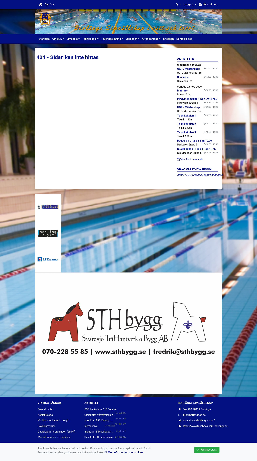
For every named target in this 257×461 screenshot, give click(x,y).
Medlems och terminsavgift (53, 420)
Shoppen (168, 38)
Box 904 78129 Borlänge (197, 409)
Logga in (188, 4)
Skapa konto (208, 4)
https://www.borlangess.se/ (199, 420)
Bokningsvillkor (46, 426)
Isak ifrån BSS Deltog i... (98, 420)
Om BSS (57, 38)
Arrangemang (150, 38)
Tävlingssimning (111, 38)
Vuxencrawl (91, 426)
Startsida (44, 38)
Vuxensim (131, 38)
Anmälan (50, 4)
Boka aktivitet (45, 409)
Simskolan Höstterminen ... (99, 437)
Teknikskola (89, 38)
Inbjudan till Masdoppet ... (98, 431)
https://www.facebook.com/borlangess (200, 174)
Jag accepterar (206, 449)
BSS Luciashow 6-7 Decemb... (101, 409)
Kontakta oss (184, 38)
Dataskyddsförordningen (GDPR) (56, 431)
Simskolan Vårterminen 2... (99, 414)
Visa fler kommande (190, 159)
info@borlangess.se (194, 414)
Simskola (72, 38)
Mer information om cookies (54, 437)
